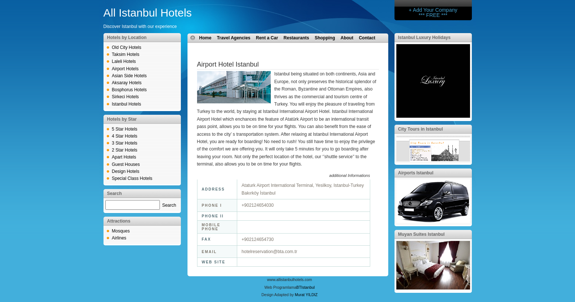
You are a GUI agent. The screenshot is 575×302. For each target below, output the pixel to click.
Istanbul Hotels (126, 104)
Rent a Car (267, 37)
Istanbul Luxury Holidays (424, 37)
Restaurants (296, 37)
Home (205, 37)
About (347, 37)
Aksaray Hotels (127, 82)
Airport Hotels (125, 68)
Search (169, 205)
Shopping (325, 37)
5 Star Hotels (124, 129)
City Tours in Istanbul (420, 129)
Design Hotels (126, 171)
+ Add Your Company (433, 10)
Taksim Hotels (126, 54)
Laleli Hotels (124, 61)
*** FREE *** (433, 15)
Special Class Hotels (132, 178)
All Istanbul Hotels (148, 13)
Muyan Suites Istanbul (421, 234)
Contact (367, 37)
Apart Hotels (124, 157)
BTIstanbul (305, 287)
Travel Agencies (233, 37)
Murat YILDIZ (306, 295)
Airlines (119, 238)
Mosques (121, 231)
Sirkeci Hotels (125, 96)
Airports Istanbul (416, 172)
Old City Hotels (126, 47)
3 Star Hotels (124, 143)
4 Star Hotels (124, 136)
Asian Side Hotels (129, 75)
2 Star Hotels (124, 150)
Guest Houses (126, 164)
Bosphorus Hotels (129, 89)
